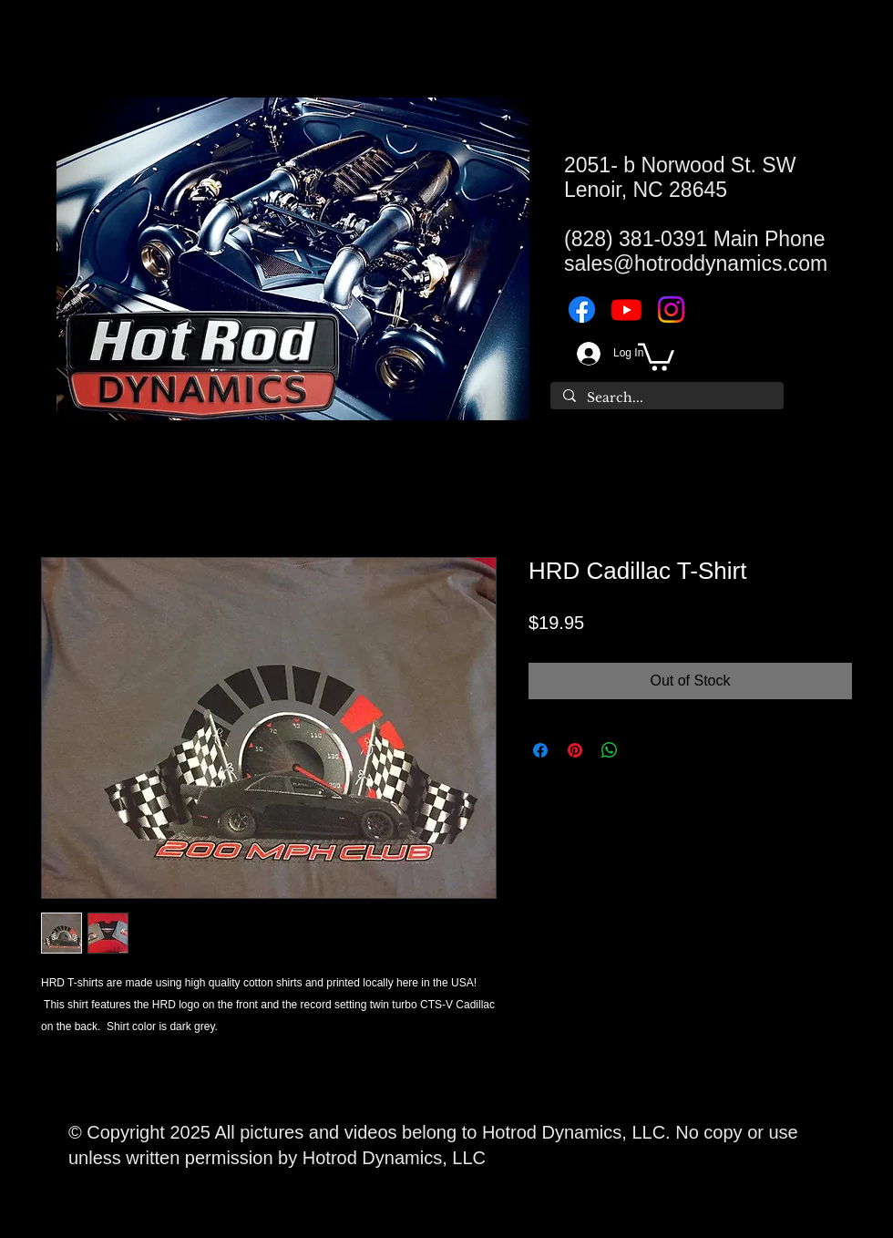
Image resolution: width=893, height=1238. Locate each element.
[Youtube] (626, 309)
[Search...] (666, 398)
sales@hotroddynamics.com (695, 263)
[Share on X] (644, 750)
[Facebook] (582, 309)
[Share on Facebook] (540, 750)
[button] (656, 355)
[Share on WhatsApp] (610, 750)
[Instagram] (671, 309)
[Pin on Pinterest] (575, 750)
